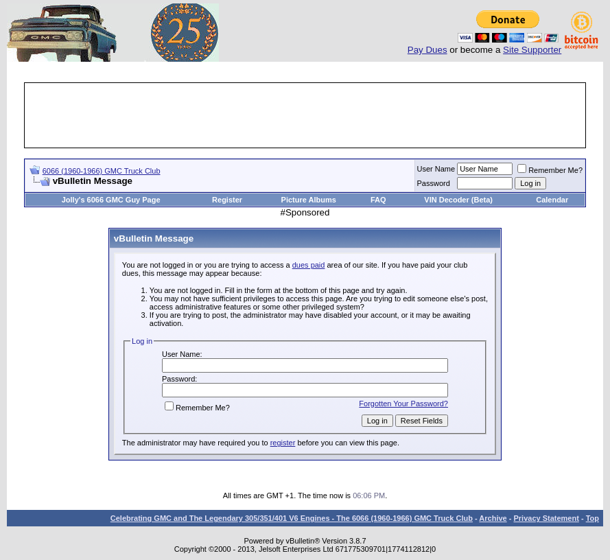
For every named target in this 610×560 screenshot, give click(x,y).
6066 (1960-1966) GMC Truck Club (102, 171)
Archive (492, 518)
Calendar (552, 200)
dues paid (308, 265)
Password (433, 183)
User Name (436, 169)
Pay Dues (427, 50)
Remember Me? (550, 170)
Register (227, 200)
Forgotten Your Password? (403, 403)
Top (592, 518)
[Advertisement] (305, 115)
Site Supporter (532, 50)
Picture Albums (308, 200)
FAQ (378, 200)
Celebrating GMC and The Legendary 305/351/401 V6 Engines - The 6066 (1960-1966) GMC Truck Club (291, 518)
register (283, 443)
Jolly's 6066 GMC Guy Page (111, 200)
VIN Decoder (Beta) (458, 200)
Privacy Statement (545, 518)
